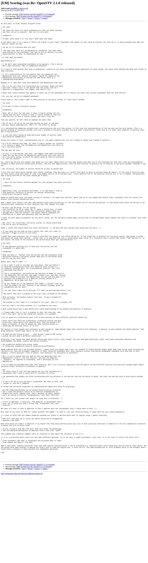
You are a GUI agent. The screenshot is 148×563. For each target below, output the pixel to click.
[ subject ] (37, 18)
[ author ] (44, 18)
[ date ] (23, 18)
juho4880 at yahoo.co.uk (19, 8)
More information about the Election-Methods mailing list (22, 561)
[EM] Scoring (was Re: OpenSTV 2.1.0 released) (37, 14)
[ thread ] (30, 18)
